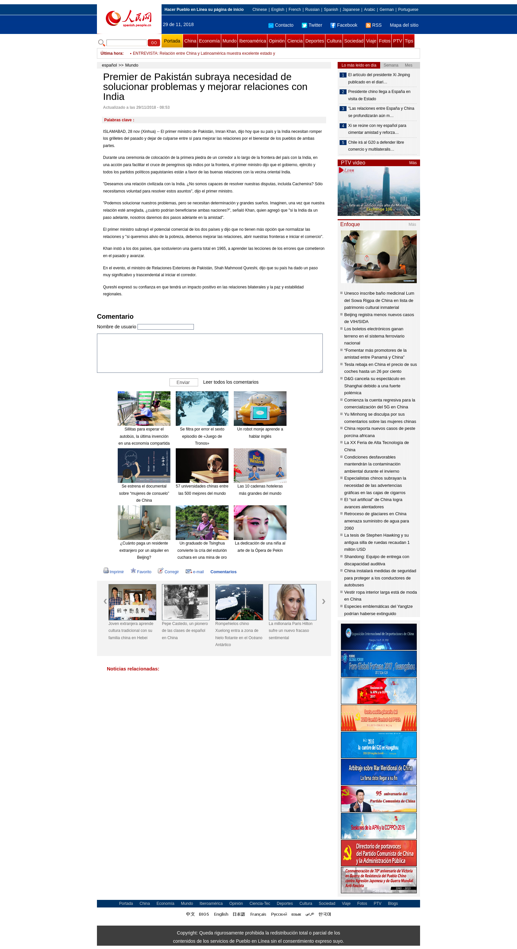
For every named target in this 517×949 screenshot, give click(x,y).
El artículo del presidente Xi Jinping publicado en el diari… (379, 78)
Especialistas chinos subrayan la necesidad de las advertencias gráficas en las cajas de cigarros (375, 485)
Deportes (314, 41)
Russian (312, 9)
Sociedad (353, 41)
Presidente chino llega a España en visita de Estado (379, 95)
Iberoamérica (252, 41)
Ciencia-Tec (260, 903)
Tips (409, 41)
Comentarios (223, 571)
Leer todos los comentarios (230, 382)
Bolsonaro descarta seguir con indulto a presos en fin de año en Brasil (194, 53)
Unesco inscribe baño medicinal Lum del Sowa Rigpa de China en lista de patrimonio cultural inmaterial (379, 300)
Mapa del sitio (404, 25)
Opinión (277, 41)
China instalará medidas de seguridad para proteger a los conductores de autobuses (380, 577)
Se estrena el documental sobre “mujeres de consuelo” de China (144, 493)
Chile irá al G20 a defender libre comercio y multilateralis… (376, 146)
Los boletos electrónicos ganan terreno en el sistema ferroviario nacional (374, 335)
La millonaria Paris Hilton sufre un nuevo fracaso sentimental (291, 630)
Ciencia (295, 41)
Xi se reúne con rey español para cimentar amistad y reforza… (377, 129)
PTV (397, 41)
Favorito (141, 572)
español (109, 65)
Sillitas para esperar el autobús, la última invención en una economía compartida (143, 436)
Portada (172, 41)
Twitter (312, 25)
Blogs (393, 903)
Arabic (369, 9)
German (387, 9)
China (190, 41)
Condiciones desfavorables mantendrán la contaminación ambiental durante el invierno (372, 464)
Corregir (168, 572)
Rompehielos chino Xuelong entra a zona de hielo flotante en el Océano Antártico (238, 634)
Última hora (111, 53)
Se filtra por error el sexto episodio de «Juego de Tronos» (202, 436)
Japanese (351, 9)
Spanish (331, 9)
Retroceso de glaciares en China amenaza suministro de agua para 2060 (376, 520)
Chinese (260, 9)
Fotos (384, 41)
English (277, 9)
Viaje (371, 41)
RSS (374, 25)
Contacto (280, 25)
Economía (209, 41)
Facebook (343, 25)
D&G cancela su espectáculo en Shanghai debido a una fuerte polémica (374, 385)
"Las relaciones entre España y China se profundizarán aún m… (381, 112)
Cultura (334, 41)
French (295, 9)
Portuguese (408, 9)
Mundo (230, 41)
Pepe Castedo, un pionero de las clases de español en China (185, 630)
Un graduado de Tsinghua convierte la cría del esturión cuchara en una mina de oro (202, 550)
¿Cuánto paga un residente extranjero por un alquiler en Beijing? (143, 550)
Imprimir (113, 572)
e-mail (195, 572)
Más (413, 163)
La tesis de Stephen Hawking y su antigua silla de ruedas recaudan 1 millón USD (377, 542)
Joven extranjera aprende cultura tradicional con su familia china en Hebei (130, 630)
